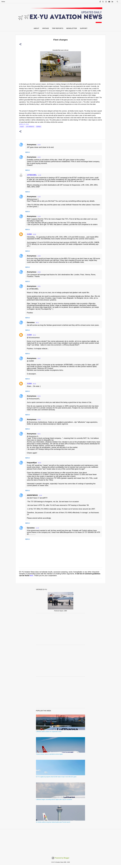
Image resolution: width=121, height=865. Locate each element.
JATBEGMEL (32, 175)
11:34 (38, 216)
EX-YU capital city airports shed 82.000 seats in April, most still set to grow (56, 776)
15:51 (38, 286)
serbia (38, 126)
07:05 (38, 419)
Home (3, 1)
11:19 (37, 528)
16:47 (38, 358)
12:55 (34, 234)
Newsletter (71, 28)
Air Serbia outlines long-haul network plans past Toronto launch (53, 822)
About (36, 28)
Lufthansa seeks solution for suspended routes (48, 731)
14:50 (38, 256)
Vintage (45, 28)
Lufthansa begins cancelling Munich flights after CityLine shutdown (54, 799)
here (31, 575)
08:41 (38, 434)
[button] (20, 44)
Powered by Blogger (60, 858)
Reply (27, 152)
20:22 (34, 383)
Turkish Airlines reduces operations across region (49, 754)
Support (83, 28)
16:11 (37, 322)
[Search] (117, 1)
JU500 (29, 234)
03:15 (38, 396)
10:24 (38, 144)
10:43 (38, 157)
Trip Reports (57, 28)
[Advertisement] (60, 629)
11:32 (39, 175)
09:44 (39, 463)
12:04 (40, 495)
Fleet (22, 126)
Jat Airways (30, 126)
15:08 (38, 272)
